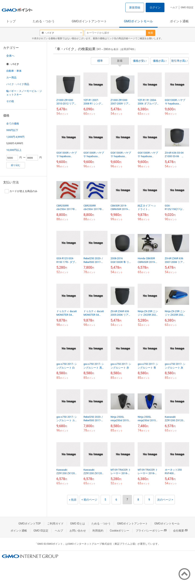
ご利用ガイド (55, 523)
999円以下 (12, 130)
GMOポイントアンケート (89, 21)
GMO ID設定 (187, 7)
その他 (10, 101)
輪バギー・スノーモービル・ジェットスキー (24, 93)
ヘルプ (173, 7)
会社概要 (180, 530)
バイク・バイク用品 (17, 84)
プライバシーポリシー (151, 530)
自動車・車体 (14, 70)
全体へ (10, 55)
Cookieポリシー (119, 530)
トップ (11, 21)
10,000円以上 (14, 150)
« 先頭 (72, 499)
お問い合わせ (78, 530)
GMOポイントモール (138, 21)
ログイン (155, 7)
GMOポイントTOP (29, 523)
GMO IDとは (77, 523)
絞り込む (15, 165)
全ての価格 (12, 123)
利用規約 (97, 530)
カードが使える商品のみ (21, 191)
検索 (150, 32)
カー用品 (11, 77)
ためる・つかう (44, 21)
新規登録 (134, 7)
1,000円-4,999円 (15, 136)
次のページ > (165, 499)
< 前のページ (89, 499)
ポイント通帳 (179, 21)
